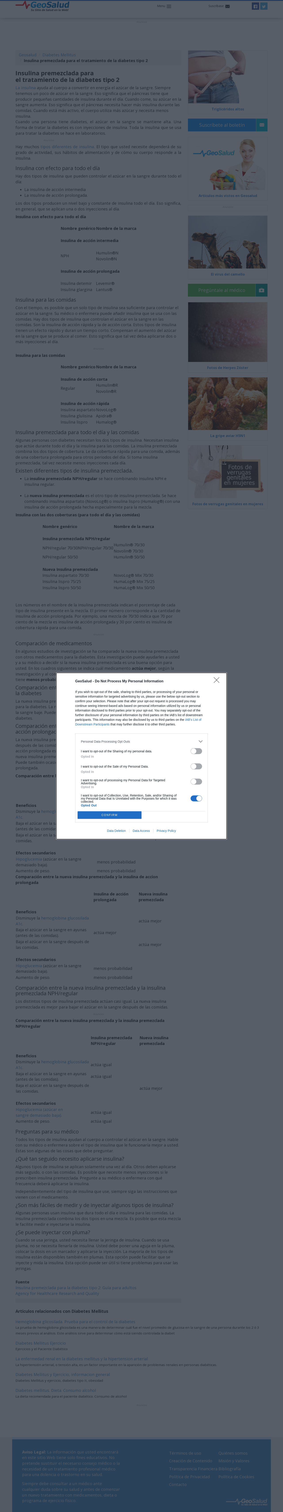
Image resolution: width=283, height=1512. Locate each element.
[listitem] (141, 741)
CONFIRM (109, 815)
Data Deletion (116, 831)
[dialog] (141, 756)
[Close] (218, 681)
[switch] (196, 751)
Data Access (141, 831)
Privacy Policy (166, 831)
